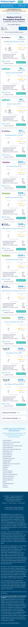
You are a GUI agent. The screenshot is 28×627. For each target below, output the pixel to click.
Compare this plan (8, 63)
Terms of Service (12, 503)
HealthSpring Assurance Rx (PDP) (14, 41)
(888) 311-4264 (22, 5)
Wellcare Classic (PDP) (14, 104)
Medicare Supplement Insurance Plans (13, 499)
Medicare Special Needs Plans (13, 501)
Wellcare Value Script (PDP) (14, 73)
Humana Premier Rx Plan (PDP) (14, 322)
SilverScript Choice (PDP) (14, 166)
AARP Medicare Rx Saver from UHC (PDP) (14, 228)
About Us (4, 503)
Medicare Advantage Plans (16, 496)
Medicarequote (8, 1)
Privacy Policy (21, 503)
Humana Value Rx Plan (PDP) (14, 197)
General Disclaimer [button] (10, 413)
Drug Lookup (4, 28)
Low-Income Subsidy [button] (11, 418)
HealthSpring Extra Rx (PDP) (14, 135)
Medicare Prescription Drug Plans (13, 497)
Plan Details (6, 61)
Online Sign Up (21, 62)
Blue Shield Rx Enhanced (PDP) (14, 384)
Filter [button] (23, 28)
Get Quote (6, 496)
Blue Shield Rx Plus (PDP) (14, 353)
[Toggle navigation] (25, 2)
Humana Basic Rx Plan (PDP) (14, 260)
